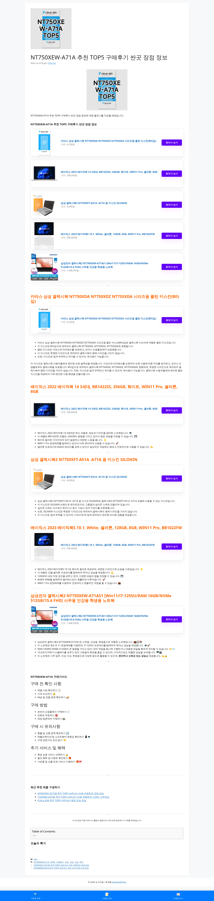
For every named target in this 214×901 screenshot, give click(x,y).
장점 (72, 862)
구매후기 (60, 862)
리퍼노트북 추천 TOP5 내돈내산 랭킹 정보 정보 (62, 800)
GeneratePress (119, 882)
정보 (76, 862)
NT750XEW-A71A (41, 862)
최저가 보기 (172, 142)
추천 (81, 862)
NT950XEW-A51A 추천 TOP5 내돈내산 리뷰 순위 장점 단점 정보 (61, 868)
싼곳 (67, 862)
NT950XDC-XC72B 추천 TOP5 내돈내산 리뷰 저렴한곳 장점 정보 (71, 793)
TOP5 (52, 862)
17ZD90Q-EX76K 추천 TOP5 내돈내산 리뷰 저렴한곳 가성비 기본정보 (73, 797)
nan (35, 859)
